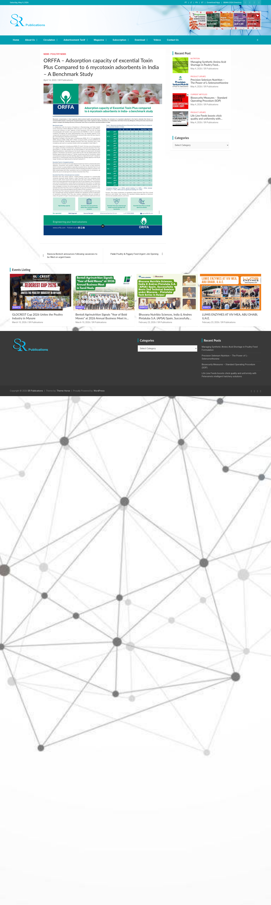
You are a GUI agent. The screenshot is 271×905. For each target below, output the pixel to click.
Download (140, 40)
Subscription (119, 40)
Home (16, 40)
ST (202, 2)
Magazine (99, 40)
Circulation (49, 40)
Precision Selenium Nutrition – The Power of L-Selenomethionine (209, 81)
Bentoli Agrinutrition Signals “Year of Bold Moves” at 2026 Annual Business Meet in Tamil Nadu (101, 318)
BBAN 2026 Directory (232, 2)
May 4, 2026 (196, 68)
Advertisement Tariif (74, 40)
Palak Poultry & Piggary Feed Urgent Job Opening (134, 254)
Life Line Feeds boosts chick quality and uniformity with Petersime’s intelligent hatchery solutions (208, 120)
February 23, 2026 (147, 322)
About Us (30, 40)
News (46, 54)
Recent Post (183, 53)
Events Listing (21, 269)
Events (16, 307)
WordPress (99, 390)
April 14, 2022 (50, 80)
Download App (213, 2)
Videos (157, 40)
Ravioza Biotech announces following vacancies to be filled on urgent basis (72, 255)
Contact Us (173, 40)
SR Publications (65, 80)
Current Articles (199, 94)
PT (186, 2)
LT (191, 2)
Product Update (198, 76)
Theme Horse (63, 390)
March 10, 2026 (19, 322)
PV (196, 2)
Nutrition (195, 59)
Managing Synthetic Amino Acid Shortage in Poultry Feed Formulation (208, 65)
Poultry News (58, 54)
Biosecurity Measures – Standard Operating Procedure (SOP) (209, 99)
